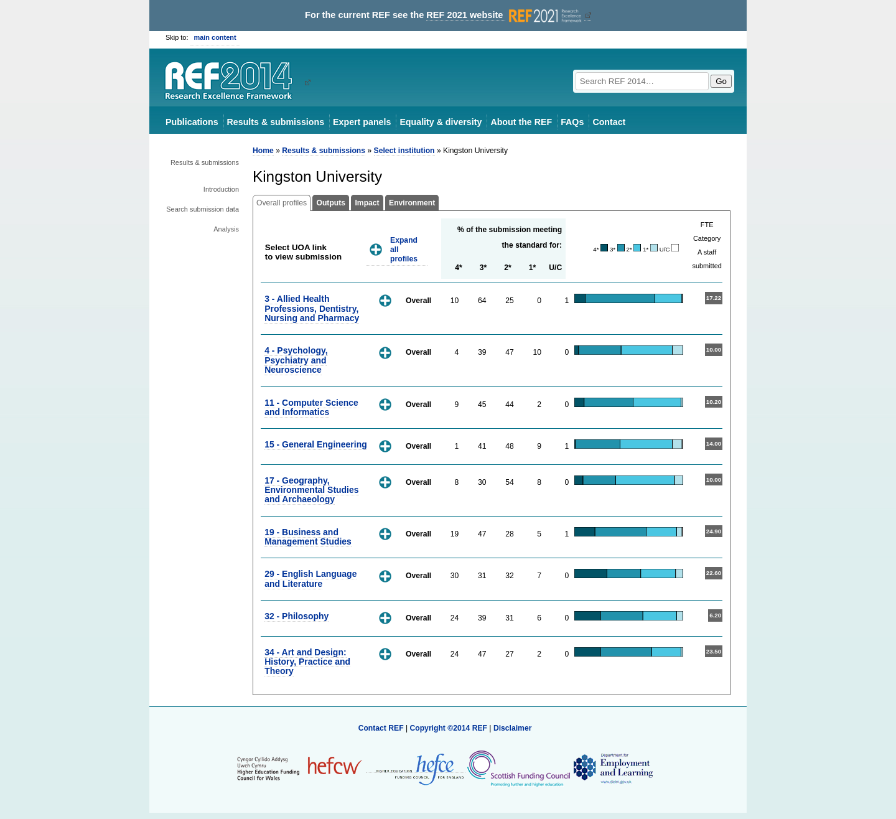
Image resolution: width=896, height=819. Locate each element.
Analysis (226, 229)
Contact (608, 122)
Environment (412, 203)
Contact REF (381, 728)
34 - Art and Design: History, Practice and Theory (307, 661)
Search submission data (202, 209)
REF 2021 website (505, 15)
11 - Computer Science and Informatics (311, 407)
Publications (192, 122)
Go (721, 81)
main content (215, 37)
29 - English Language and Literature (310, 578)
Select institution (404, 150)
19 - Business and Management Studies (308, 536)
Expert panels (362, 122)
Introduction (221, 189)
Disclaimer (512, 728)
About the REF (521, 122)
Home (263, 150)
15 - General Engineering (315, 444)
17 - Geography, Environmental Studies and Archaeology (311, 490)
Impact (367, 203)
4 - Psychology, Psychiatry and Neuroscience (295, 360)
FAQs (572, 122)
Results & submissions (275, 122)
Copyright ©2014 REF (449, 728)
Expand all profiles (404, 249)
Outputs (330, 203)
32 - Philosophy (296, 616)
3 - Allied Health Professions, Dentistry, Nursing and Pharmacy (311, 308)
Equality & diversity (440, 122)
